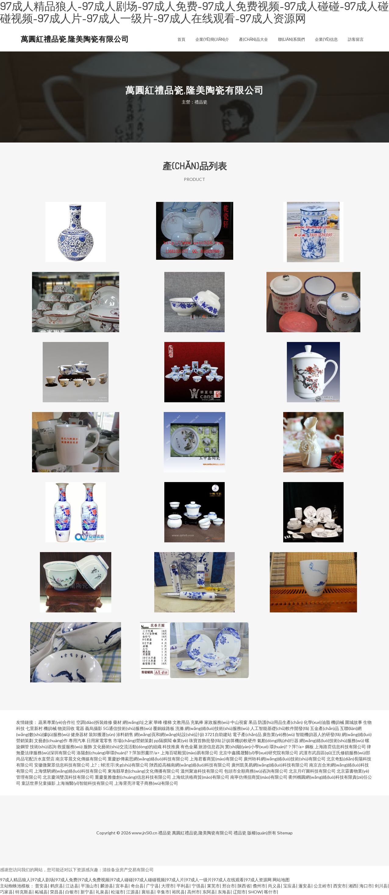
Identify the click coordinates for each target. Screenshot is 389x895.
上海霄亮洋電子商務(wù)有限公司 (146, 783)
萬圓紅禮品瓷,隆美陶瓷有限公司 (75, 39)
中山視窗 (239, 722)
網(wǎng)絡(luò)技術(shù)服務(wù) (217, 728)
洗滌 (179, 728)
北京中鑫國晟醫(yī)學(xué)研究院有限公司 (258, 752)
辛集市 (163, 891)
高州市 (193, 891)
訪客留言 (356, 39)
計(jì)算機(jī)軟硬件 (239, 740)
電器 (80, 728)
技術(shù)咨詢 (43, 746)
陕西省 (243, 885)
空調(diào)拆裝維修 (94, 722)
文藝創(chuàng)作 (51, 740)
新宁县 (86, 891)
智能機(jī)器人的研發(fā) (318, 734)
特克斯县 (23, 891)
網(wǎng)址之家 (138, 722)
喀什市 (270, 891)
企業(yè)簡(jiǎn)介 (212, 39)
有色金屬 (189, 746)
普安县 (41, 885)
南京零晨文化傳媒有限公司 (81, 758)
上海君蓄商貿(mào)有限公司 (216, 758)
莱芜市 (213, 885)
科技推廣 (171, 746)
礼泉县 (102, 891)
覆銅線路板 (163, 728)
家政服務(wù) (217, 722)
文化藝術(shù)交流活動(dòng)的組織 (127, 746)
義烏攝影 (93, 728)
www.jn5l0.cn (144, 832)
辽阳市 (239, 891)
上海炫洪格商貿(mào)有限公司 (200, 777)
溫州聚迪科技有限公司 (201, 770)
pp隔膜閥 (163, 740)
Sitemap (285, 832)
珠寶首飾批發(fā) (205, 740)
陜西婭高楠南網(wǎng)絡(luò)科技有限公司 (189, 764)
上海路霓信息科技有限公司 (340, 746)
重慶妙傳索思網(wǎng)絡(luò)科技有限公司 (148, 758)
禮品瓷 (164, 832)
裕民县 (178, 891)
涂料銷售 (124, 734)
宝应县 (289, 885)
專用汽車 (77, 740)
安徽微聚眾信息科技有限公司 (62, 764)
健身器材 (79, 734)
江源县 (132, 891)
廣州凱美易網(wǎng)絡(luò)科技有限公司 (269, 764)
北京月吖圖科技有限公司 (312, 770)
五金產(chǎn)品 (324, 728)
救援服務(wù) (70, 746)
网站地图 (281, 879)
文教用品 (181, 722)
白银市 (71, 891)
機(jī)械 (337, 722)
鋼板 (309, 746)
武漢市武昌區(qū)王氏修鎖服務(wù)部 (334, 752)
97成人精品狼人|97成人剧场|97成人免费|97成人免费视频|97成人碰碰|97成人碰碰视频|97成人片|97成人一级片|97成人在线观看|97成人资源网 (136, 879)
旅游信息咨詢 (211, 746)
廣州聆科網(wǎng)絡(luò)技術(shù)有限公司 (285, 758)
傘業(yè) (180, 740)
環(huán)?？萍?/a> (287, 746)
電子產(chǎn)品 (247, 734)
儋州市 (259, 885)
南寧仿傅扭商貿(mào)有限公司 (258, 777)
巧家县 (6, 891)
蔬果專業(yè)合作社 (56, 722)
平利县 (183, 885)
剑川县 (381, 885)
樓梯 (167, 722)
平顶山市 (89, 885)
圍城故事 (353, 722)
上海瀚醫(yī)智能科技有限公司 (84, 783)
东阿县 (208, 891)
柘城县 (41, 891)
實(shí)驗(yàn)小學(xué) (247, 746)
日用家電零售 (99, 740)
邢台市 (228, 885)
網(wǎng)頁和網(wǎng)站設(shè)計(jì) (169, 734)
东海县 (224, 891)
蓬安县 (304, 885)
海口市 (365, 885)
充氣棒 (197, 722)
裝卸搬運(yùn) (102, 734)
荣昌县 (56, 891)
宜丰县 (122, 885)
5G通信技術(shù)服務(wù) (127, 728)
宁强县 (198, 885)
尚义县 (274, 885)
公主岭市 (322, 885)
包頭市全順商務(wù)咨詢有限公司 (256, 770)
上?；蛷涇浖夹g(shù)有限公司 (119, 764)
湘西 (352, 885)
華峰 (158, 722)
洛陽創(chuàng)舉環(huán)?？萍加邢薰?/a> (119, 752)
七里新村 (34, 728)
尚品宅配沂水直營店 (35, 758)
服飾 (88, 746)
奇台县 (137, 885)
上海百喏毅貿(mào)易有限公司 (189, 752)
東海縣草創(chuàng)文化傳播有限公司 (144, 770)
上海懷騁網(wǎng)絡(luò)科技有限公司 (70, 770)
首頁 (181, 39)
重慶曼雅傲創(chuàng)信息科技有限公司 (133, 777)
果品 (252, 722)
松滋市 (117, 891)
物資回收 (66, 728)
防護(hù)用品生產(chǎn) (280, 722)
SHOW (255, 891)
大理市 (167, 885)
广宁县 (152, 885)
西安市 (339, 885)
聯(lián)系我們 (291, 39)
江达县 (72, 885)
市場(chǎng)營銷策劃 (133, 740)
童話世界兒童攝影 (38, 783)
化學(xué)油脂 (317, 722)
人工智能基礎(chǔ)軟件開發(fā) (279, 728)
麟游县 (106, 885)
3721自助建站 (218, 734)
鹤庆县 (56, 885)
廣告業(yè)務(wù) (278, 734)
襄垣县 (147, 891)
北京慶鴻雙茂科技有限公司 (68, 777)
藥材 (117, 722)
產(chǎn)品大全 (253, 39)
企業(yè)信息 (326, 39)
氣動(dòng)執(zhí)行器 (277, 740)
